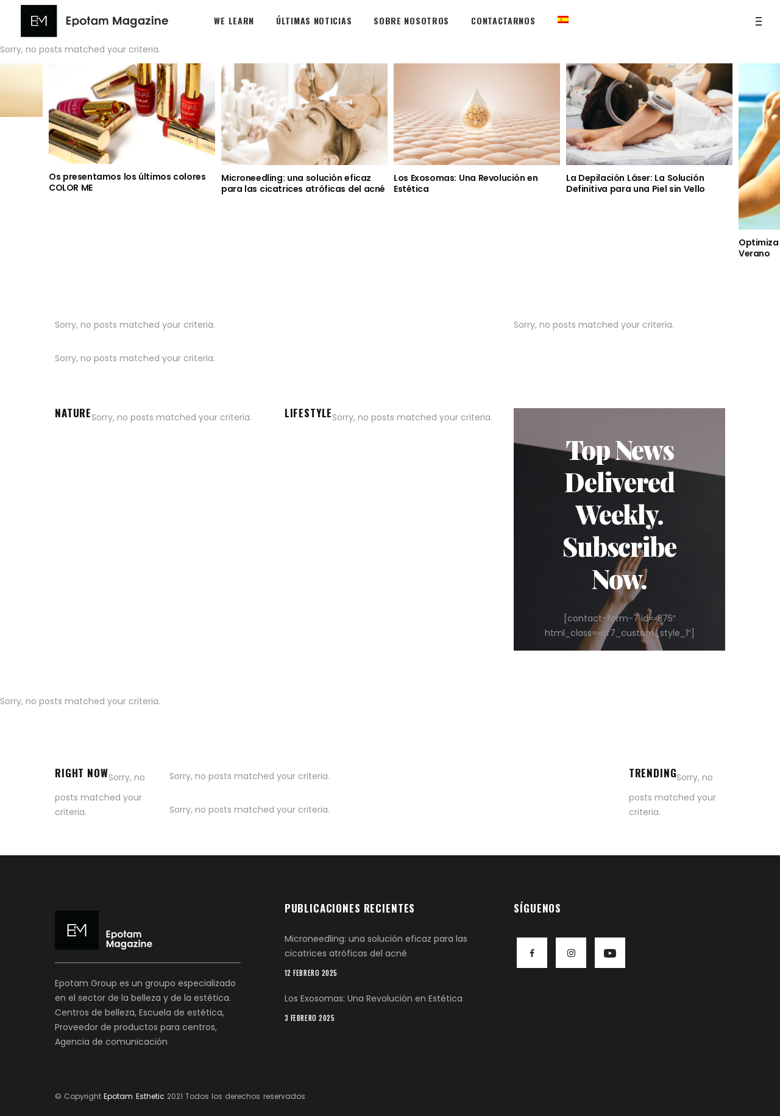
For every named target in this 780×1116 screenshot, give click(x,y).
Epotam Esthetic (134, 1096)
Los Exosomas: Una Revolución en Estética (466, 183)
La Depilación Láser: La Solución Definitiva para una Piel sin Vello (635, 183)
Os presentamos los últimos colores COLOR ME (127, 182)
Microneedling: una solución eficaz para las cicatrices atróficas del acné (303, 183)
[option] (132, 128)
